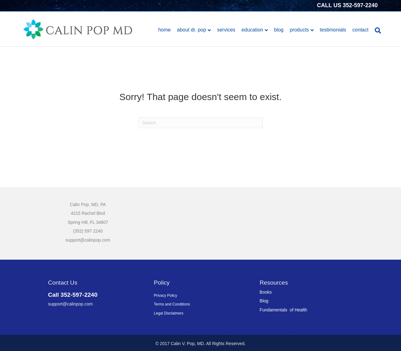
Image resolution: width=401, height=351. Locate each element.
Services (226, 29)
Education (252, 29)
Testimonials (333, 29)
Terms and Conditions (172, 304)
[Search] (376, 30)
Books (266, 292)
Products (299, 29)
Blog (278, 29)
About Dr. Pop (191, 29)
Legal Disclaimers (168, 313)
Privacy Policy (165, 295)
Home (164, 29)
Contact (360, 29)
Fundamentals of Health (283, 309)
